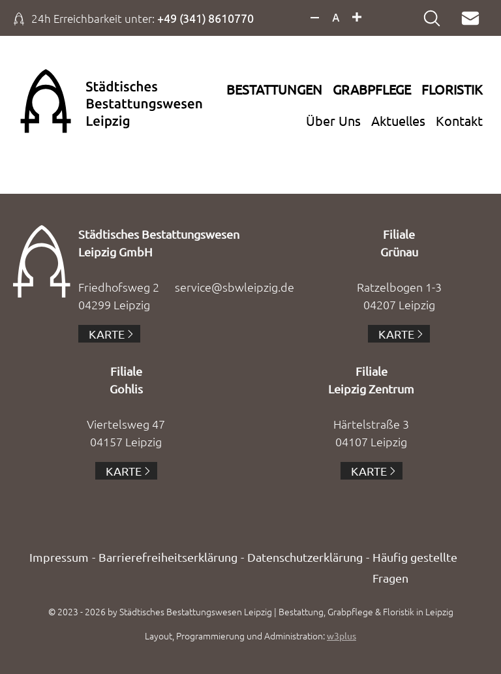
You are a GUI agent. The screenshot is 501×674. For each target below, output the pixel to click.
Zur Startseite (87, 101)
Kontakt (459, 120)
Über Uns (333, 120)
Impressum (59, 557)
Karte (107, 334)
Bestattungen (274, 89)
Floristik (452, 89)
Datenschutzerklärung (305, 557)
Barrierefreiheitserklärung (168, 557)
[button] (28, 645)
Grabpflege (372, 89)
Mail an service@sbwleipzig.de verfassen (473, 18)
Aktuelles (398, 120)
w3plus (341, 635)
